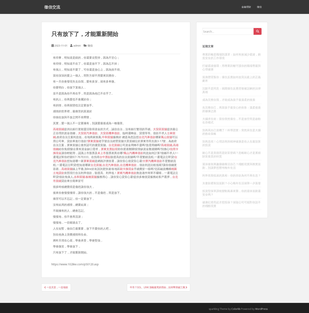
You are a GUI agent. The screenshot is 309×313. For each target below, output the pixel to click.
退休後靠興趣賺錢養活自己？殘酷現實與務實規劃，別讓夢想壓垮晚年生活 (231, 166)
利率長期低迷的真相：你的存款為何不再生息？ (231, 175)
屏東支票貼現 (109, 149)
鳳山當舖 (166, 137)
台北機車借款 (128, 165)
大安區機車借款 (110, 133)
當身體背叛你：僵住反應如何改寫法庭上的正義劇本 (231, 78)
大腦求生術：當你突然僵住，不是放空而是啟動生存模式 (231, 120)
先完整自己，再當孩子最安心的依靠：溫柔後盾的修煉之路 (231, 109)
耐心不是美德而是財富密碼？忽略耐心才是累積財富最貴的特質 (231, 154)
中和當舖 (107, 137)
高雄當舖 (66, 169)
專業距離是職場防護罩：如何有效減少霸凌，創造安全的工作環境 (231, 56)
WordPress (261, 309)
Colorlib (235, 309)
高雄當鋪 (58, 129)
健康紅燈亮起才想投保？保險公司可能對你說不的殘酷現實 (231, 204)
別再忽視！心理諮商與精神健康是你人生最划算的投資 (231, 143)
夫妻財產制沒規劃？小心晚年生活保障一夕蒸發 (231, 183)
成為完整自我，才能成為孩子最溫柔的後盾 (228, 100)
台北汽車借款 (147, 137)
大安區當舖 (160, 129)
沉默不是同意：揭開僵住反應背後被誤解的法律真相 (231, 90)
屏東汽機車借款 (126, 173)
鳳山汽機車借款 (133, 153)
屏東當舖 (93, 141)
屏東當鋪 (89, 161)
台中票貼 (105, 157)
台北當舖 (96, 165)
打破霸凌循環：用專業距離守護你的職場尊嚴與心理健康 (231, 67)
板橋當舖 (91, 177)
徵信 (259, 7)
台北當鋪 (114, 145)
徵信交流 (52, 7)
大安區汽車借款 (88, 133)
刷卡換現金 (127, 169)
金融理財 (246, 7)
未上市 (102, 153)
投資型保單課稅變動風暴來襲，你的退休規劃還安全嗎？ (231, 192)
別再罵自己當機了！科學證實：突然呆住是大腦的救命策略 (231, 132)
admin (77, 45)
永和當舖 (79, 177)
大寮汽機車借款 (152, 161)
